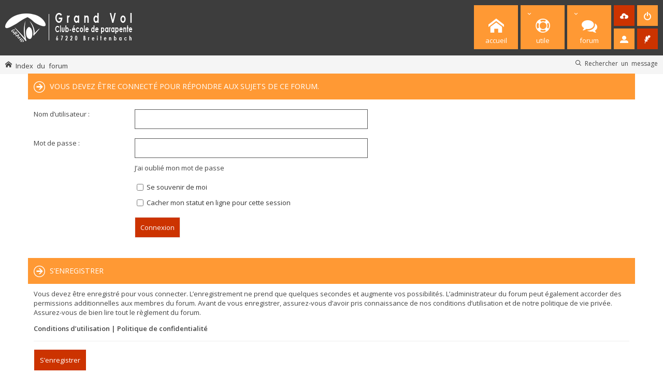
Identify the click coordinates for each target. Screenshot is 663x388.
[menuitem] (624, 15)
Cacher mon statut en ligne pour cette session (214, 202)
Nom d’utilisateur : (62, 114)
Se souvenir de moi (172, 187)
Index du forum (42, 65)
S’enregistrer (60, 360)
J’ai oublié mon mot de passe (179, 168)
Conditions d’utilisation (72, 328)
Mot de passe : (57, 143)
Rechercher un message (621, 63)
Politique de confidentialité (162, 328)
